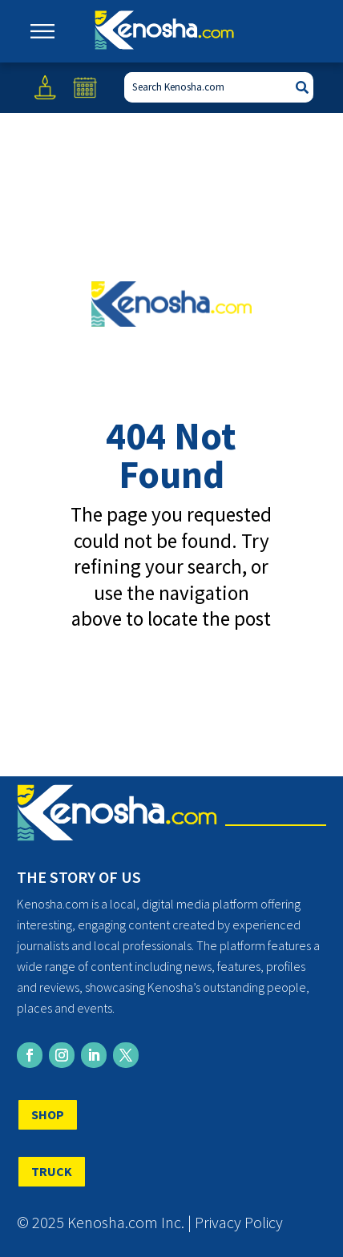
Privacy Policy (239, 1222)
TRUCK (51, 1171)
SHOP (47, 1114)
